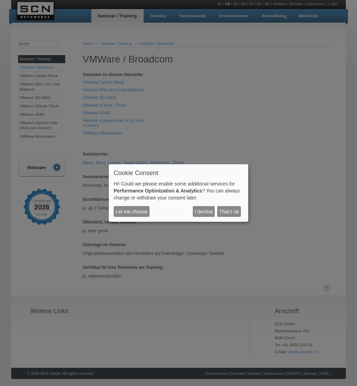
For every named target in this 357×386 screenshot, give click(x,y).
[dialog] (178, 193)
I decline (204, 211)
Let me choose (132, 211)
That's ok (229, 211)
